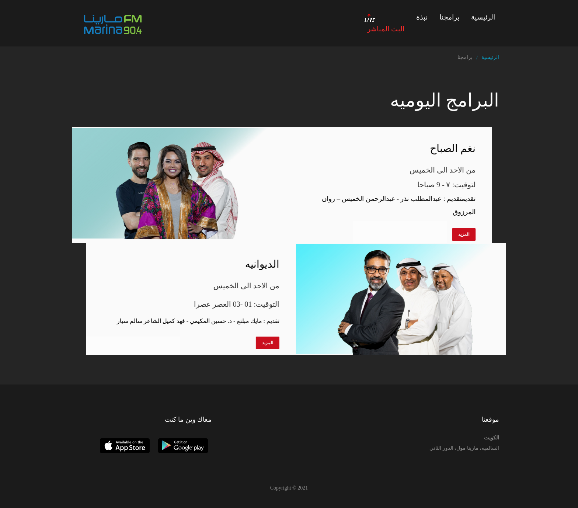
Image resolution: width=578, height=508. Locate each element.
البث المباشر (384, 23)
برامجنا (449, 17)
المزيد (449, 234)
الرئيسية (483, 17)
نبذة (422, 17)
